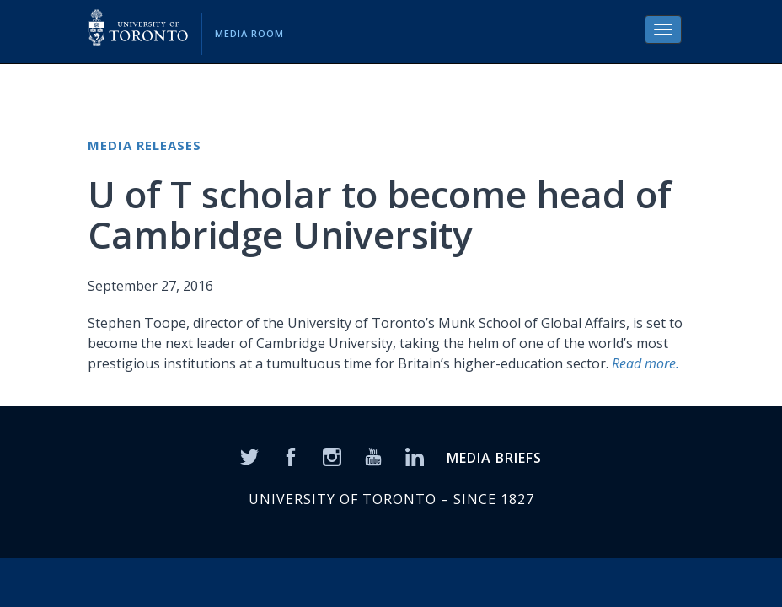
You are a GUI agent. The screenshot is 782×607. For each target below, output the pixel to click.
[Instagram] (332, 455)
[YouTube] (373, 455)
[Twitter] (249, 455)
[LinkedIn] (414, 455)
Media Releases (144, 145)
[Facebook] (291, 455)
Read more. (645, 363)
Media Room (249, 33)
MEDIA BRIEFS (494, 458)
